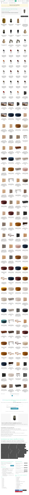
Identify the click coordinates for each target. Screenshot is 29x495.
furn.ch (3, 483)
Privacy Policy (18, 482)
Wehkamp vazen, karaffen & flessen (24, 450)
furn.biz (3, 485)
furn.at (3, 480)
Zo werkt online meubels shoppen (21, 481)
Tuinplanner (18, 486)
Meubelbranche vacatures (20, 483)
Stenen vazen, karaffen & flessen (13, 444)
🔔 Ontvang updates (14, 408)
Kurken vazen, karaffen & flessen (20, 455)
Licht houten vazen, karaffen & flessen (13, 458)
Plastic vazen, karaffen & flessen (4, 455)
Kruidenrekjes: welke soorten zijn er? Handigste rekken (21, 468)
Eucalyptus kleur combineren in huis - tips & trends (21, 466)
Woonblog (18, 478)
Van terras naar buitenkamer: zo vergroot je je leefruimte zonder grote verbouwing (21, 472)
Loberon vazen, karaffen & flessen (14, 449)
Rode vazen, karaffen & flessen (4, 454)
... (15, 395)
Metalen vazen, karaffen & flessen (12, 455)
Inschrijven (12, 465)
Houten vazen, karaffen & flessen (21, 444)
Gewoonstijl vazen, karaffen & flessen (21, 445)
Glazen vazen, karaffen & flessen (20, 454)
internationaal (9, 472)
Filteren (22, 16)
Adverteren (18, 487)
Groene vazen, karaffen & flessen (12, 454)
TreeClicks (3, 468)
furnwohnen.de (4, 487)
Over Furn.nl (18, 477)
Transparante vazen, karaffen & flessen (5, 449)
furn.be (3, 479)
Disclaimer (18, 479)
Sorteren (26, 16)
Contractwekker (4, 473)
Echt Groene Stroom (4, 470)
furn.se (3, 482)
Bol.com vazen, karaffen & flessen (5, 445)
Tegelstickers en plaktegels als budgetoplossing (21, 463)
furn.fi (3, 486)
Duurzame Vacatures (5, 472)
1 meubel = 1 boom (19, 485)
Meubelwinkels (18, 480)
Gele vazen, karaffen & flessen (13, 445)
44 (16, 395)
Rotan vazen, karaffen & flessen (15, 450)
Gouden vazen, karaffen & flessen (4, 458)
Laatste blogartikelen (18, 461)
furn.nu (3, 481)
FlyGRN (3, 469)
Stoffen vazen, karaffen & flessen (22, 449)
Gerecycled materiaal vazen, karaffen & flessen (6, 450)
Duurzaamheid (18, 484)
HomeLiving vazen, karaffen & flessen (5, 444)
